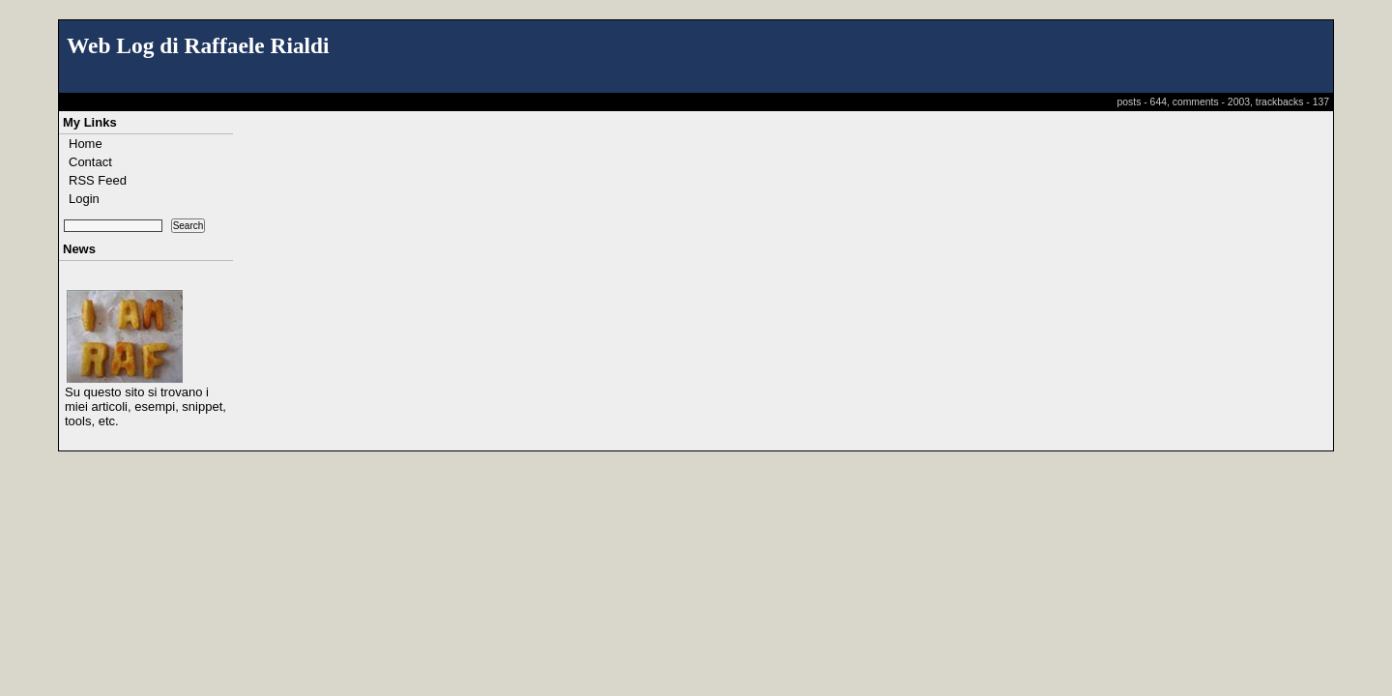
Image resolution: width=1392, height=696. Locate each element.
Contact (90, 162)
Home (85, 143)
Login (84, 198)
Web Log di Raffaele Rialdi (198, 45)
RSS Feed (98, 180)
